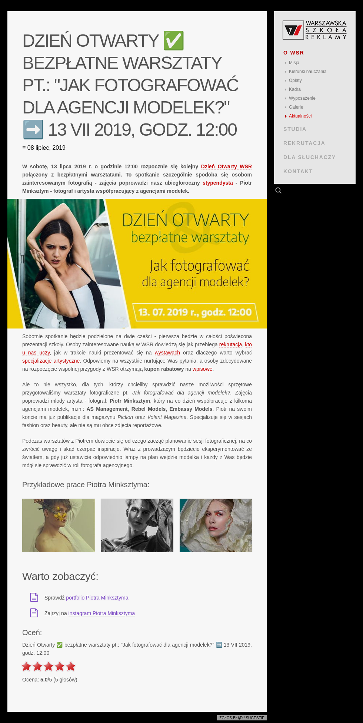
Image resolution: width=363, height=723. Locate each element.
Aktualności (300, 116)
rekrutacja (230, 344)
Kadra (295, 89)
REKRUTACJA (304, 143)
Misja (294, 62)
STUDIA (295, 129)
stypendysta (218, 183)
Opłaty (295, 80)
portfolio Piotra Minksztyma (97, 598)
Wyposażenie (302, 98)
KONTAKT (298, 171)
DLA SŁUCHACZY (309, 157)
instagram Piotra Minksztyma (102, 613)
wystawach (167, 353)
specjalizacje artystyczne (51, 361)
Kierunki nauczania (307, 71)
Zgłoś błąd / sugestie (241, 718)
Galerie (296, 107)
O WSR (293, 53)
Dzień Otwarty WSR (226, 166)
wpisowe (203, 369)
